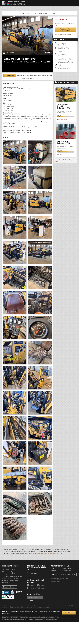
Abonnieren (9, 75)
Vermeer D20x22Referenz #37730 (63, 142)
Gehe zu (31, 600)
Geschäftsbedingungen (56, 581)
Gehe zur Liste (34, 594)
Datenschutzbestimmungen (33, 616)
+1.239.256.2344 (66, 570)
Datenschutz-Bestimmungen (57, 580)
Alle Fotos (10, 53)
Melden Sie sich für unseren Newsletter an (36, 568)
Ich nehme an (69, 613)
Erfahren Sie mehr (9, 587)
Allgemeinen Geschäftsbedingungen (50, 553)
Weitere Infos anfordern (65, 29)
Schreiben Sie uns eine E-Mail (65, 574)
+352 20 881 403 (66, 569)
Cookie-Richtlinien (49, 616)
